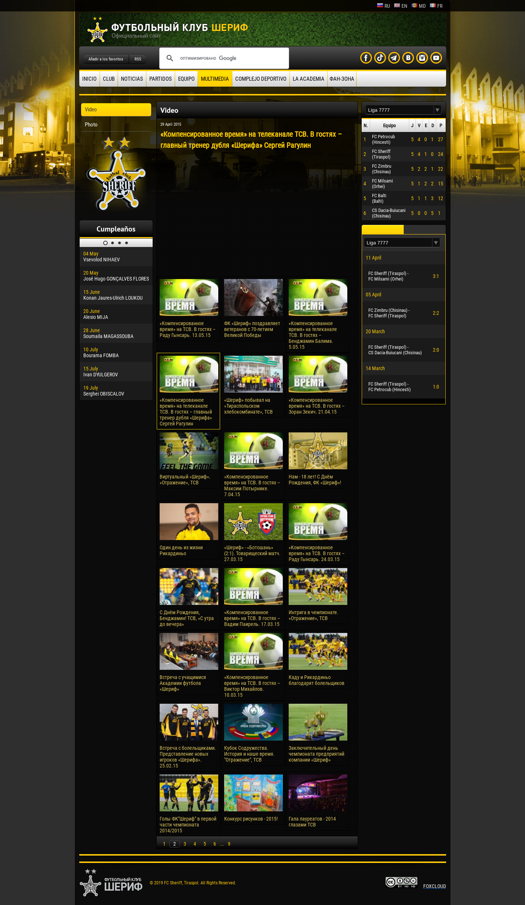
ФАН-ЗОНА (342, 79)
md (418, 6)
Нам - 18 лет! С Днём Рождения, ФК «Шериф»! (315, 479)
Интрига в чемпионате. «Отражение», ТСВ (313, 615)
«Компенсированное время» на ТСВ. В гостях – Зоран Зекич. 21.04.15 (317, 406)
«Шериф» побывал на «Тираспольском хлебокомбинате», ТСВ (248, 406)
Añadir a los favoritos (105, 59)
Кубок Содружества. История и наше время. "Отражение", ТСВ (249, 754)
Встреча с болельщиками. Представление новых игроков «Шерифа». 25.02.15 (188, 757)
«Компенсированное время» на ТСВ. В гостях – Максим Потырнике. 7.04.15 (252, 485)
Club (109, 79)
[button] (438, 110)
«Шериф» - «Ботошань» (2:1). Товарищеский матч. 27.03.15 (252, 553)
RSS (138, 59)
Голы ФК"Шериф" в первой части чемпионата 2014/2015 (188, 824)
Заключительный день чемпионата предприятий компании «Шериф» (316, 754)
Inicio (89, 79)
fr (436, 6)
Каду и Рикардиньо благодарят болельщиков (316, 680)
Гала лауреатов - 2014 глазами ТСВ (312, 822)
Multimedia (215, 79)
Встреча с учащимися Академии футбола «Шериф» (183, 683)
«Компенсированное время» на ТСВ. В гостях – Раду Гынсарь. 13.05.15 (188, 329)
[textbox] (399, 110)
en (400, 6)
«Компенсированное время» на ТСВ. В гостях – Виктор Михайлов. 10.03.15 (252, 686)
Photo (91, 124)
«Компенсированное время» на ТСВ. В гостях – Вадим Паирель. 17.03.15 (252, 618)
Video (91, 109)
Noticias (132, 79)
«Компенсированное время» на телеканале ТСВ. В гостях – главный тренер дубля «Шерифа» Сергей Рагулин (186, 412)
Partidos (160, 79)
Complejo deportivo (260, 79)
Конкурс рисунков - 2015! (251, 819)
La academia (308, 79)
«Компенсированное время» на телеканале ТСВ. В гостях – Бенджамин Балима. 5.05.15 (313, 335)
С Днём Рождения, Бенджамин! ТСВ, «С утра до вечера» (187, 618)
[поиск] (223, 58)
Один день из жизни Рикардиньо (181, 550)
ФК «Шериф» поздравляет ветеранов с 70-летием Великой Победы (252, 329)
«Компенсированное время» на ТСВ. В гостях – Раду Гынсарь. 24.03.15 (317, 553)
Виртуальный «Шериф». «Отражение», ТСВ (185, 479)
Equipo (186, 79)
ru (383, 6)
